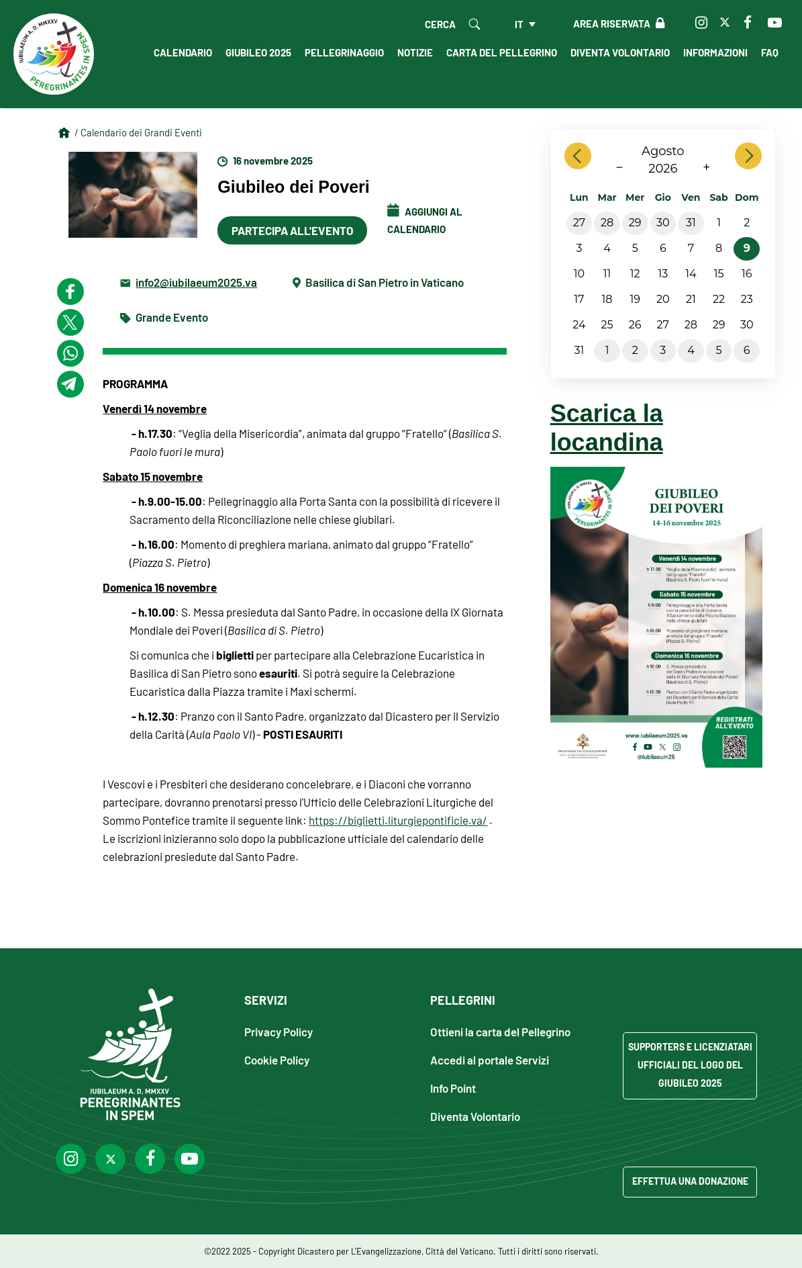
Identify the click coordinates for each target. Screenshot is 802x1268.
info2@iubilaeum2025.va (196, 281)
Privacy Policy (278, 1031)
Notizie (415, 52)
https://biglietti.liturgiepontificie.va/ (398, 820)
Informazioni (715, 52)
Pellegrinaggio (344, 52)
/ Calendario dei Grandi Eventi (138, 132)
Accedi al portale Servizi (489, 1059)
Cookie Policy (276, 1059)
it (519, 24)
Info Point (453, 1087)
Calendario (183, 52)
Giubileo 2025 (258, 52)
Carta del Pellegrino (501, 52)
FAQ (770, 52)
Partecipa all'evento (293, 230)
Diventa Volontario (620, 52)
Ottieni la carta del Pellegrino (500, 1031)
